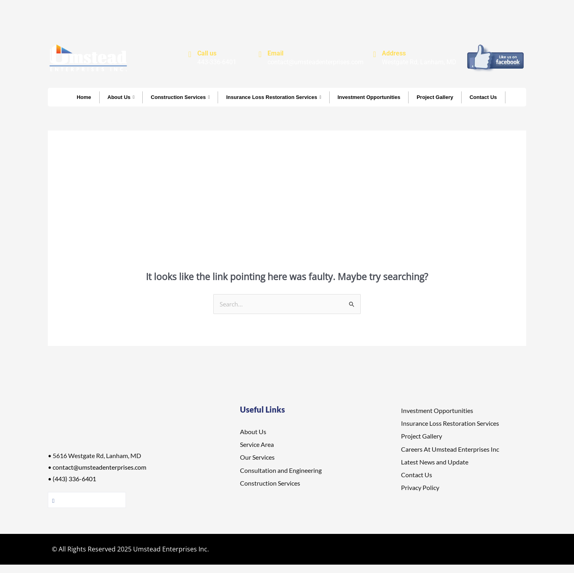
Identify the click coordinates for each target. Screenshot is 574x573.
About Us (121, 97)
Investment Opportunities (369, 97)
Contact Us (483, 97)
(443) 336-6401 (74, 479)
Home (84, 97)
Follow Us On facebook (87, 500)
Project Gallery (435, 97)
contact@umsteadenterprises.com (99, 467)
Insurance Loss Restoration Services (273, 97)
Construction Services (180, 97)
